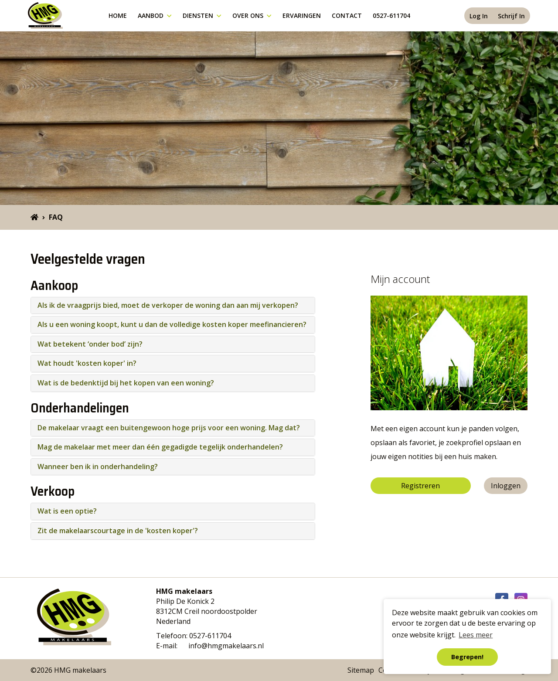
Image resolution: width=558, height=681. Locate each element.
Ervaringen (301, 15)
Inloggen (506, 485)
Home (118, 15)
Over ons (252, 15)
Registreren (420, 485)
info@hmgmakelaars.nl (226, 645)
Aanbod (155, 15)
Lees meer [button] (476, 635)
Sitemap (360, 670)
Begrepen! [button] (467, 657)
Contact (347, 15)
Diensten (202, 15)
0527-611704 (391, 15)
